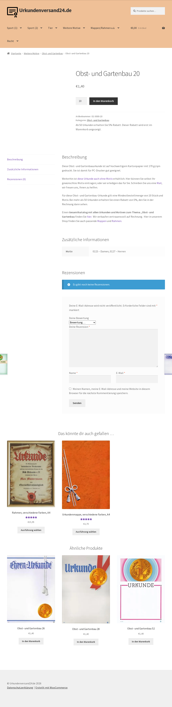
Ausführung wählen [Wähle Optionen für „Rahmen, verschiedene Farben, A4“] (31, 530)
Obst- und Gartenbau (52, 53)
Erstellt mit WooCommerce (51, 687)
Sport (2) (33, 28)
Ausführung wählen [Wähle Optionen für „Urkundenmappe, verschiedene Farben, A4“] (86, 531)
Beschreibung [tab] (15, 159)
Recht (10, 41)
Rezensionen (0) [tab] (16, 179)
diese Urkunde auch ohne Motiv (95, 178)
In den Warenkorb (103, 101)
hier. (89, 216)
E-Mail (120, 373)
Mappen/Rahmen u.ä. (103, 28)
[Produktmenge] (81, 101)
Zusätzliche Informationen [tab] (22, 169)
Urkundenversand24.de (45, 10)
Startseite (16, 53)
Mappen (102, 221)
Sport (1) (12, 28)
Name (73, 373)
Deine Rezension (79, 326)
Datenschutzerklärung (20, 687)
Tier (50, 28)
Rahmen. (117, 221)
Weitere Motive (71, 28)
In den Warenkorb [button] (31, 641)
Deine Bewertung (79, 318)
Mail (159, 183)
